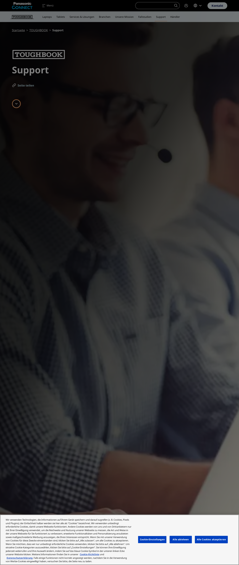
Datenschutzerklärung (20, 557)
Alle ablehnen (181, 539)
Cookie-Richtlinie (89, 554)
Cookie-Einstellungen (152, 539)
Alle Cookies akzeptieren (211, 539)
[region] (119, 540)
